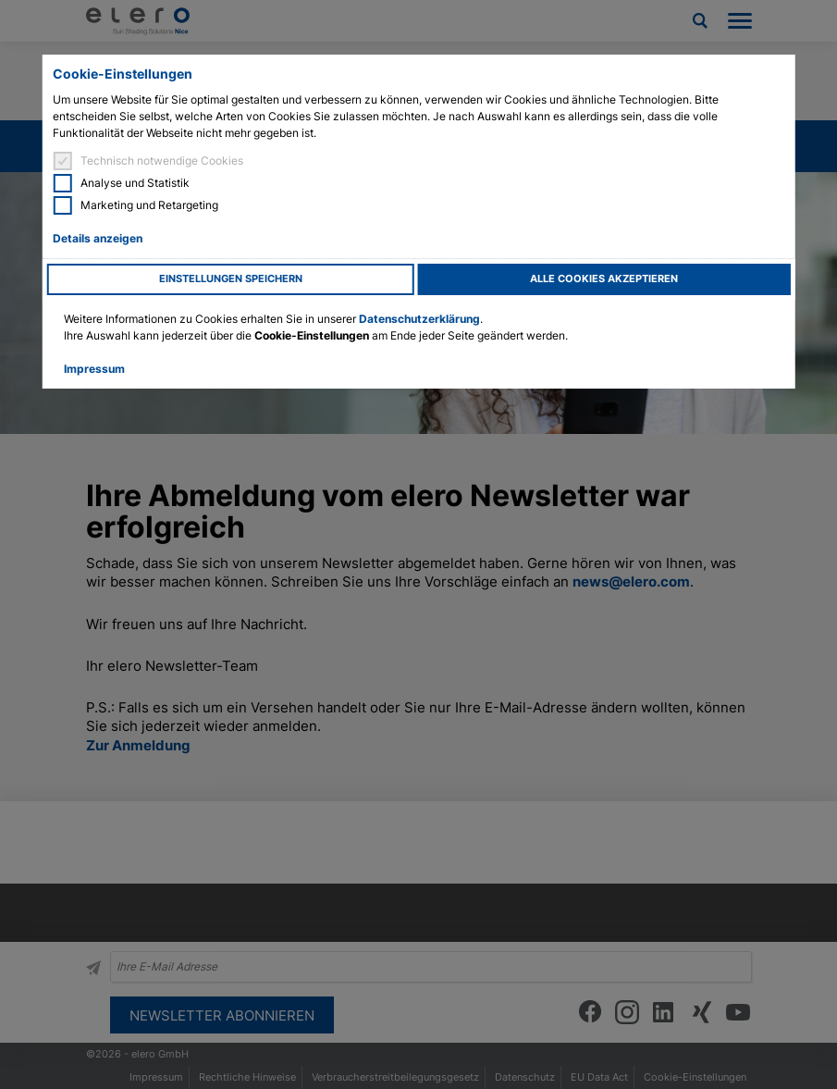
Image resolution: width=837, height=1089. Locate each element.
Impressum (94, 369)
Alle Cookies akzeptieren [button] (604, 279)
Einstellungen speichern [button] (230, 279)
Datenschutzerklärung (419, 319)
